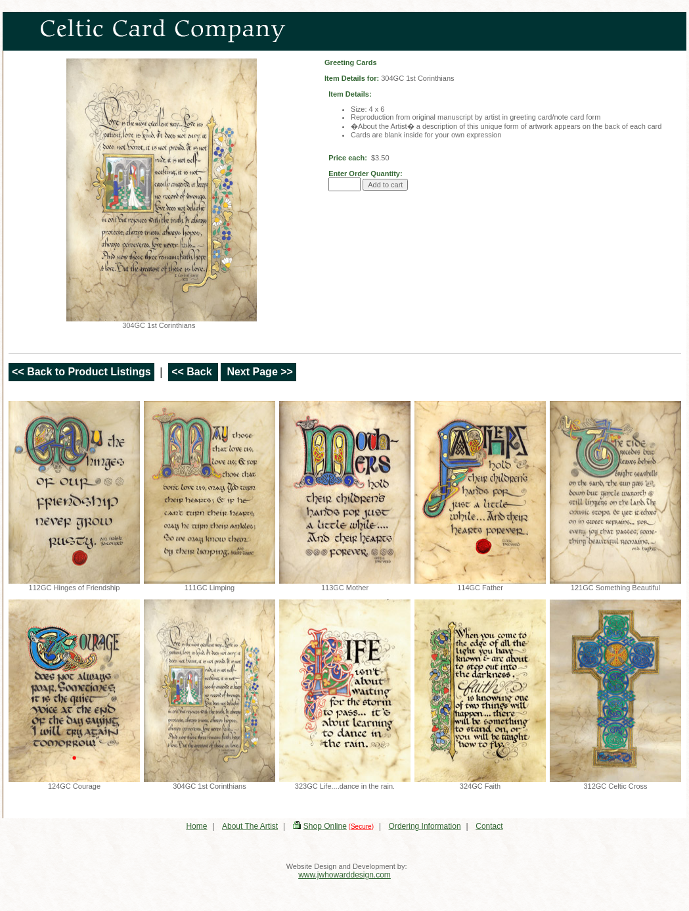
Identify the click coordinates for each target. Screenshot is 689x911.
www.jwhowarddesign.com (344, 874)
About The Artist (250, 826)
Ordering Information (425, 826)
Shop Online (325, 826)
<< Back (193, 371)
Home (196, 826)
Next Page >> (258, 371)
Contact (489, 826)
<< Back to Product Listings (81, 371)
